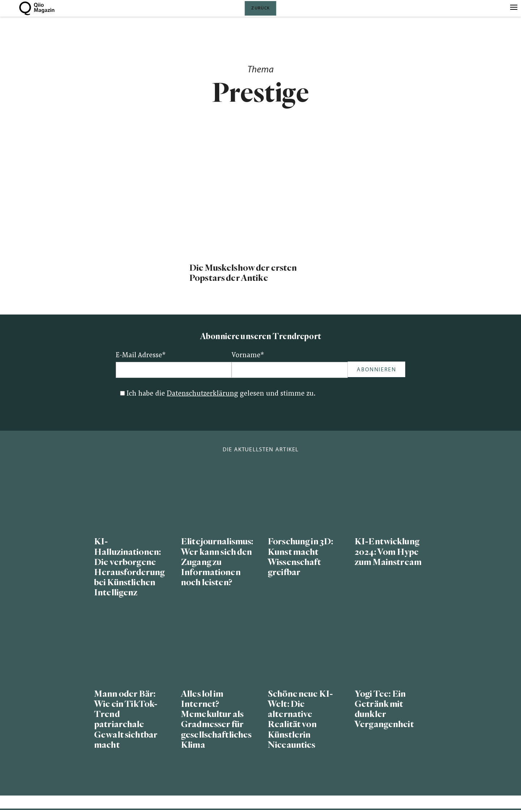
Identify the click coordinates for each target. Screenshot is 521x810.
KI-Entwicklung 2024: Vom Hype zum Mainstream (388, 551)
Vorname (248, 355)
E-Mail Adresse (141, 355)
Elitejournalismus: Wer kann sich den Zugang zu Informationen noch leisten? (217, 562)
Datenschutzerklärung (202, 394)
